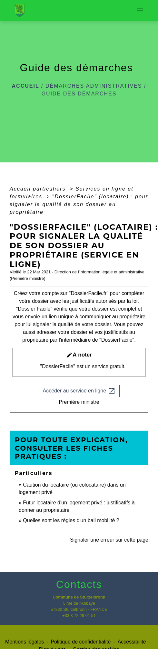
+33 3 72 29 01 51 (79, 615)
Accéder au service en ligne (79, 391)
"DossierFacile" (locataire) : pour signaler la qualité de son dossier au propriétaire (79, 204)
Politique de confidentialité (81, 641)
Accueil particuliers (39, 189)
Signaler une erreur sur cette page (109, 540)
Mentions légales (24, 641)
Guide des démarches (79, 93)
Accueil (25, 86)
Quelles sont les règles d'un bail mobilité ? (71, 520)
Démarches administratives (93, 86)
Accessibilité (132, 641)
